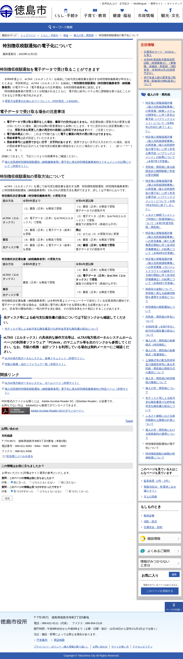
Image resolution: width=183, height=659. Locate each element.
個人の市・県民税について (160, 390)
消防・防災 (150, 521)
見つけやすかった (24, 491)
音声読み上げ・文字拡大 (115, 3)
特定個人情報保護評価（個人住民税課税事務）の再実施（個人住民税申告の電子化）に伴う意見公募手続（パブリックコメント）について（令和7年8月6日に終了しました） (160, 195)
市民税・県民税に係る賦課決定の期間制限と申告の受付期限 (160, 170)
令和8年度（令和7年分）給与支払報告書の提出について (160, 330)
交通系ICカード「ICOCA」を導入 (160, 53)
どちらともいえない (43, 482)
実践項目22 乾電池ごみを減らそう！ (160, 488)
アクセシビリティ (143, 646)
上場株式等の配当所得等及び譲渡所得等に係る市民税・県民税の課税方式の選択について (160, 366)
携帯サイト (156, 3)
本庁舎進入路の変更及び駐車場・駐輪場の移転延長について (160, 81)
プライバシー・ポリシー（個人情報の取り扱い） (61, 646)
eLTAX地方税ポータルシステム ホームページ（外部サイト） (42, 382)
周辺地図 (59, 639)
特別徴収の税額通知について (160, 308)
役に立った (20, 482)
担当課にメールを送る (19, 456)
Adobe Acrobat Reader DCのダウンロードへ (43, 410)
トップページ (28, 35)
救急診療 (149, 515)
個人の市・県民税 (84, 35)
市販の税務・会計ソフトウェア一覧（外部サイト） (35, 364)
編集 (174, 574)
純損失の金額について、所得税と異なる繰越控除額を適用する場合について (160, 295)
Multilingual (139, 3)
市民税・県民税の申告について (160, 318)
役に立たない (68, 482)
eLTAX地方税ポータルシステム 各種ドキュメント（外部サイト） (45, 358)
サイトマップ (174, 3)
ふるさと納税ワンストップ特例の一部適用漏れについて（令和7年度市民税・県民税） (160, 221)
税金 (65, 35)
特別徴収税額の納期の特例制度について (160, 455)
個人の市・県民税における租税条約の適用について (160, 433)
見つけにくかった (79, 491)
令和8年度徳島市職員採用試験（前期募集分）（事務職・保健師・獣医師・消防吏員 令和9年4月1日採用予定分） (160, 66)
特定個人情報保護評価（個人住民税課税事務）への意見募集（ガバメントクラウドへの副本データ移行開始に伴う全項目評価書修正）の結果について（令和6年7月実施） (160, 271)
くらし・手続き (49, 35)
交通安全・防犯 (153, 527)
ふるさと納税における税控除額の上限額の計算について (160, 419)
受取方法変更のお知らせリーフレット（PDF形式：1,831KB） (42, 101)
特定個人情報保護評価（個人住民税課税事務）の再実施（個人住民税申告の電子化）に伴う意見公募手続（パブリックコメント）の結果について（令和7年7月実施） (160, 149)
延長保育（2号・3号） (157, 480)
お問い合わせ (100, 646)
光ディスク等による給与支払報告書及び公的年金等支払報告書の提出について (51, 328)
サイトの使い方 (120, 646)
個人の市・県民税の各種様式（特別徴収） (160, 342)
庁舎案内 (42, 639)
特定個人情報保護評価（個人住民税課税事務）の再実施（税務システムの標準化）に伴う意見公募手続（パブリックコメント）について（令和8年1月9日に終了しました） (160, 117)
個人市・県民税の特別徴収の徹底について (160, 380)
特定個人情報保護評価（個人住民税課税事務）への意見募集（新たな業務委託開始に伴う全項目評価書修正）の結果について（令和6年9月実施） (160, 243)
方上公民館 (150, 496)
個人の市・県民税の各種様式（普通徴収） (160, 352)
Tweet (129, 421)
